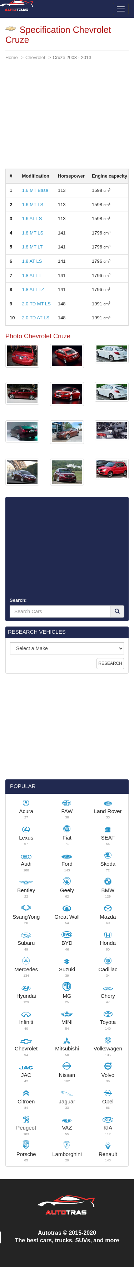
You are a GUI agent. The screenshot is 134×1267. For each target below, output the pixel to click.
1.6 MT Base (35, 190)
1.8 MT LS (32, 233)
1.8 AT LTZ (33, 289)
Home (11, 57)
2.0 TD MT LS (36, 303)
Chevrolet (35, 57)
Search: (18, 600)
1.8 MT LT (32, 247)
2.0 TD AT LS (35, 317)
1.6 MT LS (32, 204)
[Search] (117, 611)
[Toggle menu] (121, 9)
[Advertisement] (67, 118)
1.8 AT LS (32, 261)
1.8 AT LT (31, 275)
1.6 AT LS (32, 218)
